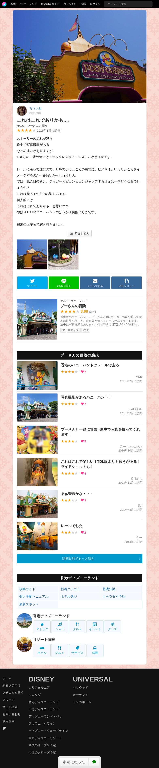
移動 (95, 650)
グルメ (77, 626)
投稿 (83, 3)
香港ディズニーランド (24, 3)
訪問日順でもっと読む (78, 558)
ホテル (42, 650)
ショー (59, 626)
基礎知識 (108, 589)
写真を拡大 (79, 233)
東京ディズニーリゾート (45, 738)
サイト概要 (10, 707)
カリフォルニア (39, 687)
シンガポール (82, 702)
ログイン (95, 3)
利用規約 (8, 721)
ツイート (32, 283)
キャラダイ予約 (113, 596)
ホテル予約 (70, 3)
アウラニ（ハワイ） (42, 723)
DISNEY (41, 679)
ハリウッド (80, 687)
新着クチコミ (70, 589)
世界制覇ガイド (50, 3)
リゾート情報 (44, 640)
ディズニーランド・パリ (45, 716)
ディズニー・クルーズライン (48, 730)
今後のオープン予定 (42, 745)
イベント (95, 626)
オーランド (80, 694)
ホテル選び (69, 596)
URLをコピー (126, 283)
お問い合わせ (11, 714)
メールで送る (95, 283)
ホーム (7, 678)
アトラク (42, 626)
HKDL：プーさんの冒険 (32, 125)
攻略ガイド (27, 589)
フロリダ (35, 694)
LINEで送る (63, 283)
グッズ (112, 626)
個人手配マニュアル (33, 596)
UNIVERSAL (93, 679)
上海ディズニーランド (44, 709)
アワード (8, 700)
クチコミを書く (13, 692)
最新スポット (29, 604)
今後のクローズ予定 (42, 752)
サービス (77, 650)
